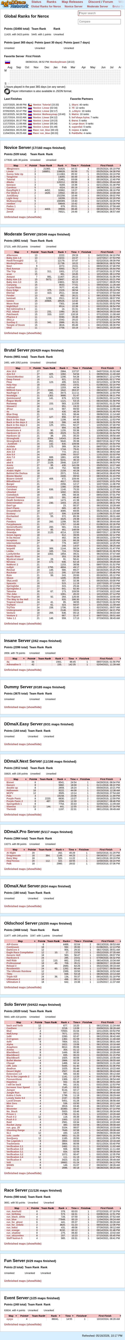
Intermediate (14, 543)
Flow (9, 382)
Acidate (11, 446)
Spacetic (11, 583)
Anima (10, 1049)
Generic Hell (13, 955)
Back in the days (16, 419)
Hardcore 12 (13, 435)
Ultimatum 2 (13, 979)
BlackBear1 (13, 1052)
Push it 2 (11, 1116)
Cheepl (10, 1063)
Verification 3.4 (15, 1157)
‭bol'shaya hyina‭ (80, 117)
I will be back (14, 1084)
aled (9, 460)
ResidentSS (13, 968)
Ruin (9, 575)
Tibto (9, 974)
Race (36, 130)
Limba (10, 551)
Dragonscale (14, 855)
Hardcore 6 (13, 957)
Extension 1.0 (14, 1074)
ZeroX (10, 211)
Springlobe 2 (14, 588)
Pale (9, 795)
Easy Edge (12, 290)
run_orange (13, 1230)
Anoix (10, 465)
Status (36, 2)
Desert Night (14, 1071)
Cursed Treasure (16, 497)
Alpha (10, 1044)
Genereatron (14, 427)
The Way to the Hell (17, 599)
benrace (11, 184)
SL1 (9, 1133)
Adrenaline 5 (14, 664)
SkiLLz (10, 319)
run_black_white (16, 1216)
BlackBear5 (13, 1057)
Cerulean (12, 489)
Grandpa (11, 532)
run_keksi (12, 1227)
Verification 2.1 (15, 1146)
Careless (11, 187)
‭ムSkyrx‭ (76, 111)
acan (9, 274)
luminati (11, 298)
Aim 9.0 (11, 374)
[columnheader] (16, 165)
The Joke (12, 594)
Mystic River (13, 556)
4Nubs (10, 182)
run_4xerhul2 (14, 1211)
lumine (10, 301)
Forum (108, 2)
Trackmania (13, 1143)
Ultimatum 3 (13, 982)
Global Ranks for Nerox (46, 6)
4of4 (9, 1041)
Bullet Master (14, 1060)
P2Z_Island (13, 311)
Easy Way (12, 858)
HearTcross (13, 861)
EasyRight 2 (13, 190)
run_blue (45, 130)
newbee (11, 203)
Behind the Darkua (17, 473)
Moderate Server (97, 6)
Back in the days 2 (17, 422)
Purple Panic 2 (15, 801)
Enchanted (13, 516)
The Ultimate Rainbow (19, 971)
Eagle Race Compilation (20, 952)
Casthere (12, 1028)
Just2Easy (12, 195)
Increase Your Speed (18, 1087)
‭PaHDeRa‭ (77, 133)
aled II (10, 462)
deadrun (11, 1068)
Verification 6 (14, 1159)
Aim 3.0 (11, 451)
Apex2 (10, 468)
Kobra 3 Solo (14, 1095)
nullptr (10, 567)
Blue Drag (12, 414)
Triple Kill (12, 976)
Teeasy (10, 209)
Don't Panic (13, 508)
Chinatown (13, 417)
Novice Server (74, 6)
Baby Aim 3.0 (14, 282)
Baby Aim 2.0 (14, 279)
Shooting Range (16, 1130)
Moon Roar (13, 303)
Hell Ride (12, 960)
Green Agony (14, 535)
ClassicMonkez (15, 376)
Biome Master (14, 476)
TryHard (11, 604)
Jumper (11, 1090)
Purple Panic (14, 798)
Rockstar (12, 572)
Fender (10, 295)
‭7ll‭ (73, 107)
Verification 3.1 (15, 1151)
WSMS (10, 1165)
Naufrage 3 (13, 392)
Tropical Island (15, 602)
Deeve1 (11, 785)
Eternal (11, 292)
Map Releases (72, 2)
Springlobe (13, 586)
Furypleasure (14, 524)
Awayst (11, 276)
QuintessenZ (14, 398)
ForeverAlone (14, 1079)
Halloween (12, 790)
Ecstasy (11, 513)
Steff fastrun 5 (14, 1238)
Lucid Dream (14, 1100)
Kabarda (11, 545)
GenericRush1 (14, 527)
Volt (9, 1162)
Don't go (11, 505)
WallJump (12, 1033)
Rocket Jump (14, 1124)
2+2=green (12, 1039)
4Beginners (13, 168)
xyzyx (10, 1319)
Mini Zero (12, 1103)
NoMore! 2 (12, 564)
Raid (9, 1122)
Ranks (51, 2)
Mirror (10, 1106)
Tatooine (11, 591)
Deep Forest (13, 379)
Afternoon (12, 255)
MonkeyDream (58, 62)
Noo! (9, 266)
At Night (11, 852)
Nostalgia (12, 395)
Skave (10, 578)
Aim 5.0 (11, 454)
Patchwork (12, 314)
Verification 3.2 (15, 1154)
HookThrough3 (15, 260)
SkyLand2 (12, 580)
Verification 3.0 (15, 1149)
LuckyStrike (13, 553)
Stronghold (13, 438)
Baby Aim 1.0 (14, 258)
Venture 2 (12, 615)
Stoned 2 (11, 406)
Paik (9, 863)
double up (12, 787)
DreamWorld (13, 511)
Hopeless (12, 1082)
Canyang (11, 284)
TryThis (11, 607)
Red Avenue (13, 268)
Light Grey (12, 198)
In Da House (13, 537)
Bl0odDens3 (13, 481)
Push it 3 (11, 1119)
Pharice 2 (12, 317)
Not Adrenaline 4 (16, 309)
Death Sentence (15, 500)
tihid (9, 327)
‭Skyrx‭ (75, 104)
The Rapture (13, 596)
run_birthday (14, 1214)
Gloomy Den (13, 529)
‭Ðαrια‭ (75, 120)
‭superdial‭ (77, 126)
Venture (11, 612)
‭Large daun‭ (78, 123)
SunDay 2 (12, 322)
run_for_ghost (14, 1222)
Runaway (12, 403)
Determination (14, 502)
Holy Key (12, 384)
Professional (14, 963)
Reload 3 (11, 965)
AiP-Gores (12, 944)
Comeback (12, 494)
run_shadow (13, 1232)
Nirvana (11, 561)
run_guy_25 (13, 1127)
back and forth (15, 1025)
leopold (11, 548)
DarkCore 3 (13, 949)
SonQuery (12, 1138)
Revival (11, 570)
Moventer (12, 1108)
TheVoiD (11, 809)
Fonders (11, 521)
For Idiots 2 (13, 193)
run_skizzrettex (15, 1235)
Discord (94, 2)
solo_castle (13, 1135)
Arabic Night (14, 470)
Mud (9, 1031)
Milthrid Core (14, 390)
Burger (10, 484)
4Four (10, 409)
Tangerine (12, 176)
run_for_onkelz (15, 1224)
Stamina (11, 806)
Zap (9, 1167)
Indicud (11, 387)
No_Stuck (12, 1111)
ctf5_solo (12, 1065)
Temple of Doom (16, 325)
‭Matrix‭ (75, 114)
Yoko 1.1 (11, 618)
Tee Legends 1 (15, 1141)
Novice (37, 104)
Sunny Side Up (15, 174)
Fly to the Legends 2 (18, 1076)
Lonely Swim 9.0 (16, 1098)
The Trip (11, 271)
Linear (45, 107)
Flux (9, 519)
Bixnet (10, 782)
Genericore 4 (14, 430)
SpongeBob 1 (14, 803)
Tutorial (46, 104)
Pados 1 (11, 206)
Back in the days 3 (17, 425)
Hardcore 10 (13, 433)
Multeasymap (49, 114)
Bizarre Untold (15, 478)
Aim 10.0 (11, 371)
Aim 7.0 (11, 457)
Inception (12, 540)
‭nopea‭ (75, 130)
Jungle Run (13, 1092)
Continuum (13, 947)
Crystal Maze (14, 287)
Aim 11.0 (11, 449)
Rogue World (14, 400)
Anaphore (12, 1047)
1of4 (9, 1036)
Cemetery (12, 486)
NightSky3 (12, 306)
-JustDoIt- (12, 443)
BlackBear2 (13, 1055)
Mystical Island (15, 559)
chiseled (11, 492)
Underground (14, 610)
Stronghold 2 (14, 441)
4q (8, 661)
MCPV (10, 793)
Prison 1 (11, 1114)
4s (8, 411)
